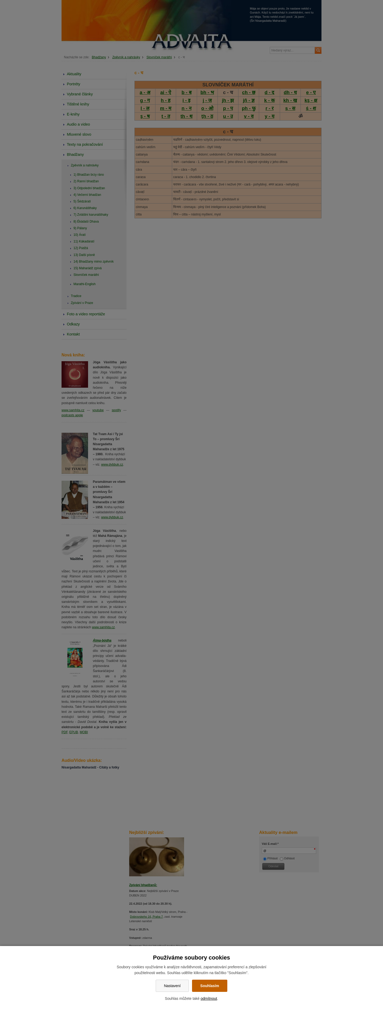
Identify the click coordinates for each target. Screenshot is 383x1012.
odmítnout (209, 998)
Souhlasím (209, 986)
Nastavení (172, 986)
